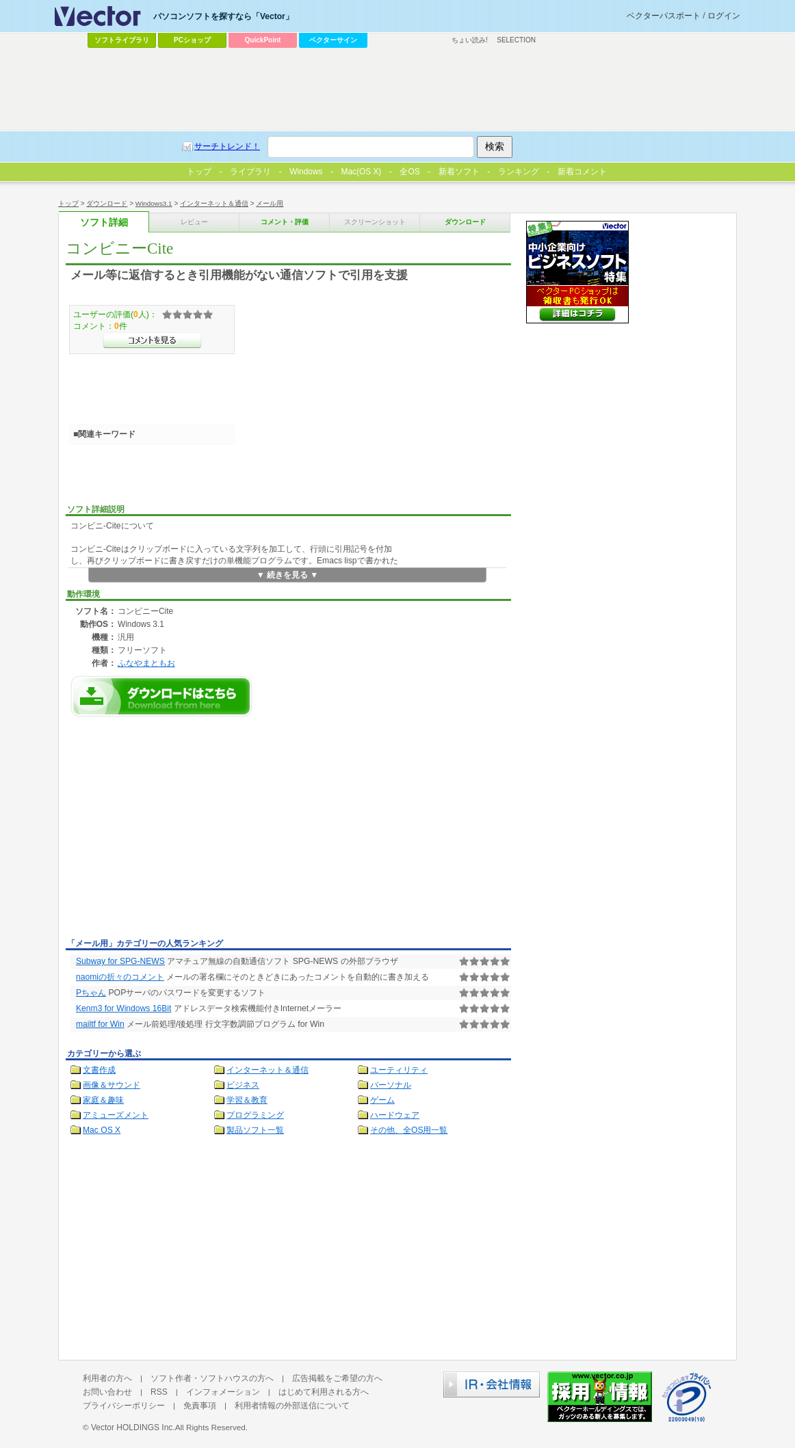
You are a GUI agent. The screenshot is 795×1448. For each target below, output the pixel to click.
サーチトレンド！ (227, 146)
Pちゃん (91, 992)
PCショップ (192, 40)
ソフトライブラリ (121, 40)
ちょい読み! (470, 40)
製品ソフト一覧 (255, 1130)
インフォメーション (223, 1392)
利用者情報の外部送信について (292, 1405)
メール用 (269, 203)
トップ (68, 203)
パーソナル (390, 1085)
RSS (159, 1392)
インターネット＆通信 (214, 203)
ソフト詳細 (104, 222)
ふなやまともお (146, 662)
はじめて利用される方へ (323, 1392)
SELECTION (516, 40)
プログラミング (255, 1115)
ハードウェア (394, 1115)
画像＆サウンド (111, 1085)
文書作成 (99, 1070)
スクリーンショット (375, 222)
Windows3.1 (153, 203)
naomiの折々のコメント (120, 977)
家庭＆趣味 (103, 1100)
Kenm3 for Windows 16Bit (123, 1008)
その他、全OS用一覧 (409, 1130)
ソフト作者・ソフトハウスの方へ (212, 1378)
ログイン (723, 16)
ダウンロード (106, 203)
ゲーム (382, 1100)
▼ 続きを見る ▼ (288, 575)
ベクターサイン (333, 40)
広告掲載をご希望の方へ (337, 1378)
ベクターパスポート (664, 16)
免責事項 (199, 1405)
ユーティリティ (399, 1070)
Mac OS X (101, 1130)
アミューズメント (115, 1115)
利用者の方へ (107, 1378)
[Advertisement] (181, 831)
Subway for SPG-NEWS (120, 961)
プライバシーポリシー (124, 1405)
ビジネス (242, 1085)
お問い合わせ (107, 1392)
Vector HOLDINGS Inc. (133, 1427)
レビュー (194, 222)
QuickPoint (263, 40)
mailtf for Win (100, 1024)
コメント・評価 (285, 222)
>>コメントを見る (152, 340)
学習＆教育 (247, 1100)
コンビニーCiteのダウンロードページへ (161, 696)
